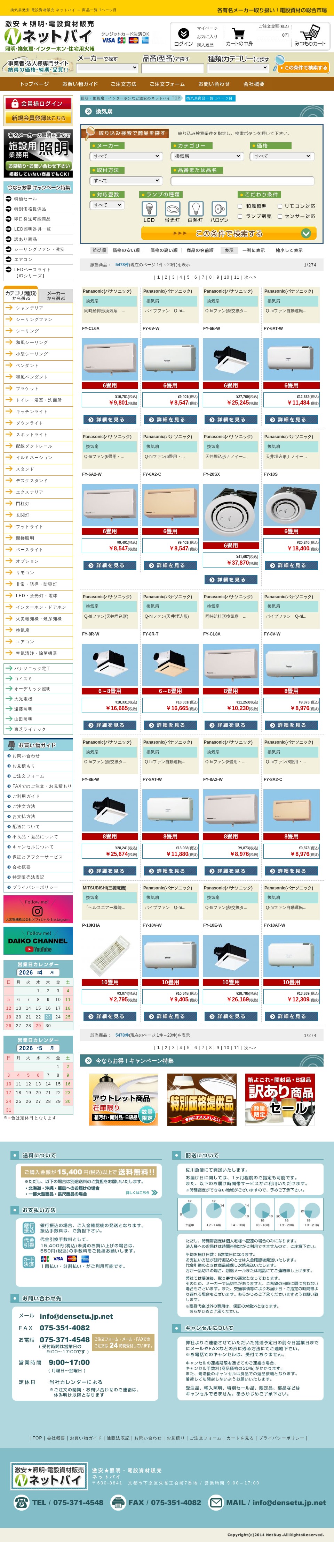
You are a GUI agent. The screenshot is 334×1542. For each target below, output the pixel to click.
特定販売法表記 (29, 877)
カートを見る (240, 1438)
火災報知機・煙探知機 (39, 618)
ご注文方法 (24, 806)
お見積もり (24, 766)
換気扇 (23, 630)
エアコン (23, 259)
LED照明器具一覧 (32, 229)
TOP (37, 1438)
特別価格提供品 (30, 208)
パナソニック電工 (32, 668)
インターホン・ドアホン (41, 607)
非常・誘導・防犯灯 (36, 584)
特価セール (25, 198)
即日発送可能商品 (32, 219)
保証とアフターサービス (38, 857)
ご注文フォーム (29, 776)
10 (227, 277)
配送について (26, 826)
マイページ (207, 28)
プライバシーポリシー (35, 887)
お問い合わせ (26, 755)
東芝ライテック (30, 729)
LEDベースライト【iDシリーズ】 (32, 272)
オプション (27, 561)
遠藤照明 (23, 709)
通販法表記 (118, 1438)
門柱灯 (23, 503)
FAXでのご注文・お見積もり (42, 786)
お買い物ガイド (86, 1438)
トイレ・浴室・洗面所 (39, 400)
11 (237, 277)
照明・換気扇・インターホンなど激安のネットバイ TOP (131, 98)
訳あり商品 (25, 239)
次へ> (250, 277)
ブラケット (27, 388)
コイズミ (23, 678)
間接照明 (25, 538)
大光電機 (23, 699)
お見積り (176, 1438)
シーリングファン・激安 (39, 249)
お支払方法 (24, 816)
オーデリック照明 (32, 688)
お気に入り (207, 36)
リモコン (25, 572)
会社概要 (22, 867)
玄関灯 (23, 515)
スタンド (25, 469)
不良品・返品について (35, 836)
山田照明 (23, 719)
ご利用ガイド (26, 796)
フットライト (29, 526)
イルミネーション (34, 457)
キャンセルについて (33, 846)
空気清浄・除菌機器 (36, 653)
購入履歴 (205, 45)
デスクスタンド (32, 480)
